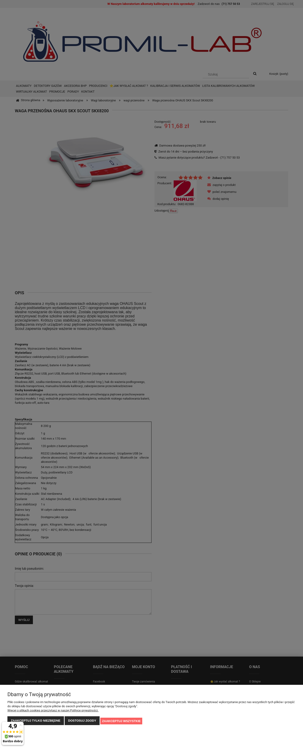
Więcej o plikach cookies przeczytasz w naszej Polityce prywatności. (52, 711)
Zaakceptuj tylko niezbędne (35, 721)
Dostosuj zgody (82, 721)
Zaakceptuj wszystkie (121, 721)
